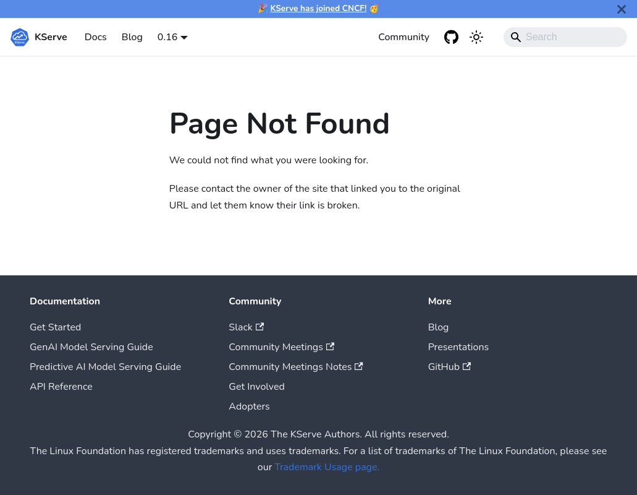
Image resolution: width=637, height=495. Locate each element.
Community (403, 37)
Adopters (249, 406)
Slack (246, 327)
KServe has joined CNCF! (319, 8)
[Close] (621, 9)
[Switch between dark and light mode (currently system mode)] (476, 37)
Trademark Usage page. (327, 467)
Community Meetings (281, 347)
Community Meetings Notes (296, 367)
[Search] (565, 37)
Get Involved (257, 387)
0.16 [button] (168, 37)
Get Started (55, 327)
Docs (96, 37)
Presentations (458, 347)
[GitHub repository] (451, 37)
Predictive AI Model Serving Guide (105, 367)
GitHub (449, 367)
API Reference (61, 387)
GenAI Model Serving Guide (91, 347)
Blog (132, 37)
